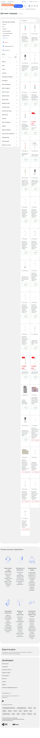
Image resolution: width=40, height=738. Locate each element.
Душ (35, 713)
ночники (4, 28)
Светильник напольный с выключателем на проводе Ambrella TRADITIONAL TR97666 (25, 495)
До (9, 57)
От (3, 57)
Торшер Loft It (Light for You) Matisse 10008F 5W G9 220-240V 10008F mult (25, 183)
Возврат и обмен (6, 672)
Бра (34, 708)
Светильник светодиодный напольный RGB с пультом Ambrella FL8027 (25, 39)
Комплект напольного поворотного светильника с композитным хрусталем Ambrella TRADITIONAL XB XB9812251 (25, 464)
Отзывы (4, 681)
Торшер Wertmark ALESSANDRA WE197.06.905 (24, 401)
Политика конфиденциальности (9, 687)
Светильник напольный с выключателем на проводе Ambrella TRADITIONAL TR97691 (25, 245)
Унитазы (23, 713)
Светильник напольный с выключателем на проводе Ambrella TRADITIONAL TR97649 (25, 308)
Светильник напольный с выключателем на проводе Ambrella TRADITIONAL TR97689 (34, 466)
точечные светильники (7, 33)
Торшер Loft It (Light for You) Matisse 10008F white (34, 342)
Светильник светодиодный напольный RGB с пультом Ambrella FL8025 (25, 127)
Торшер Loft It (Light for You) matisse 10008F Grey (34, 39)
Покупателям (5, 663)
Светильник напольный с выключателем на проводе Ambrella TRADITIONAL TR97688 (34, 213)
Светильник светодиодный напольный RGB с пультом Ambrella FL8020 (25, 97)
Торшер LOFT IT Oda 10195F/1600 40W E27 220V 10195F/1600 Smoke (25, 68)
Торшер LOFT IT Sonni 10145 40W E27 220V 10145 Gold (34, 68)
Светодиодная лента (21, 708)
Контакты (4, 678)
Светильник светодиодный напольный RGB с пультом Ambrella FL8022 (34, 97)
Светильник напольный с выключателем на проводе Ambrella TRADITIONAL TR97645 (34, 277)
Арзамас (24, 1)
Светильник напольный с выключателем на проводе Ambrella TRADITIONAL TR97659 (34, 308)
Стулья (15, 710)
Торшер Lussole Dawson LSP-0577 (25, 154)
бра (3, 26)
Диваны (4, 710)
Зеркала (25, 710)
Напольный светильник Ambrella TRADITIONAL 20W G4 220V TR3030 (24, 524)
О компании (5, 666)
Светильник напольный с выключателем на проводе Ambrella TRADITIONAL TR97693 (25, 213)
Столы (20, 710)
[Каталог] (18, 6)
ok (15, 57)
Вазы (31, 710)
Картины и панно (6, 713)
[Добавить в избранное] (27, 25)
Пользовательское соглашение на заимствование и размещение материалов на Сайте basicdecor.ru (13, 719)
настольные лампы (7, 31)
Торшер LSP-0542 (34, 128)
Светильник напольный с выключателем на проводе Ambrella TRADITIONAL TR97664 (34, 495)
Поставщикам (5, 675)
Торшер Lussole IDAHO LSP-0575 (34, 155)
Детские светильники (8, 22)
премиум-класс (6, 35)
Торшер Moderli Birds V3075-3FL (34, 372)
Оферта (4, 684)
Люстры (30, 708)
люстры (4, 24)
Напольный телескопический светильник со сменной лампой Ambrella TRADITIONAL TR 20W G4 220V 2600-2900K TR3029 (35, 433)
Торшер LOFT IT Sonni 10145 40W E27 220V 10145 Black (25, 278)
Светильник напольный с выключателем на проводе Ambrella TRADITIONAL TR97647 (34, 245)
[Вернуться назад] (2, 9)
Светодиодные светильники (9, 708)
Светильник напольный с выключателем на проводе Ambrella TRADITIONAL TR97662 (25, 340)
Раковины (30, 713)
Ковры (13, 713)
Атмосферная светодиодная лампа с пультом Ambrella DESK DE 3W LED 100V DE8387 (34, 400)
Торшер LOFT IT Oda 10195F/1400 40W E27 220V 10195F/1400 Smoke (25, 433)
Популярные (29, 20)
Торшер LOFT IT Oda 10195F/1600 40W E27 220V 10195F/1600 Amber (34, 183)
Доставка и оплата (6, 669)
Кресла (9, 710)
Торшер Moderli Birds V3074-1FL (25, 372)
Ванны (18, 713)
